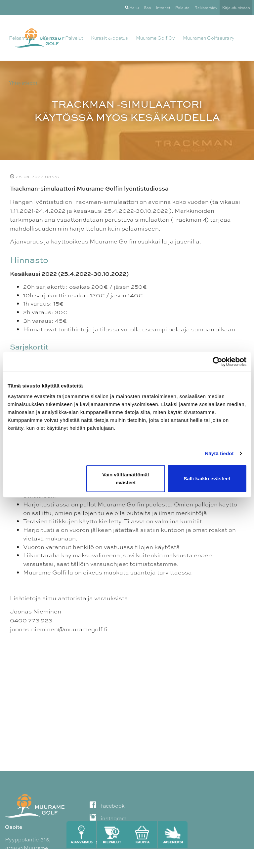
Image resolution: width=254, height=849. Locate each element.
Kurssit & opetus (109, 38)
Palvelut (74, 38)
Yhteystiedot (23, 83)
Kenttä (50, 38)
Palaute (182, 7)
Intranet (163, 7)
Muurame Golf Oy (155, 38)
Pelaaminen (22, 38)
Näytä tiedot (219, 453)
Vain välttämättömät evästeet (125, 478)
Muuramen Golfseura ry (208, 38)
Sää (147, 7)
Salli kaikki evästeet (207, 478)
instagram (108, 818)
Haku (132, 7)
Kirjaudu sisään (236, 7)
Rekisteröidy (205, 7)
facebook (107, 805)
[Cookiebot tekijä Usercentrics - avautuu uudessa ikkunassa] (217, 362)
